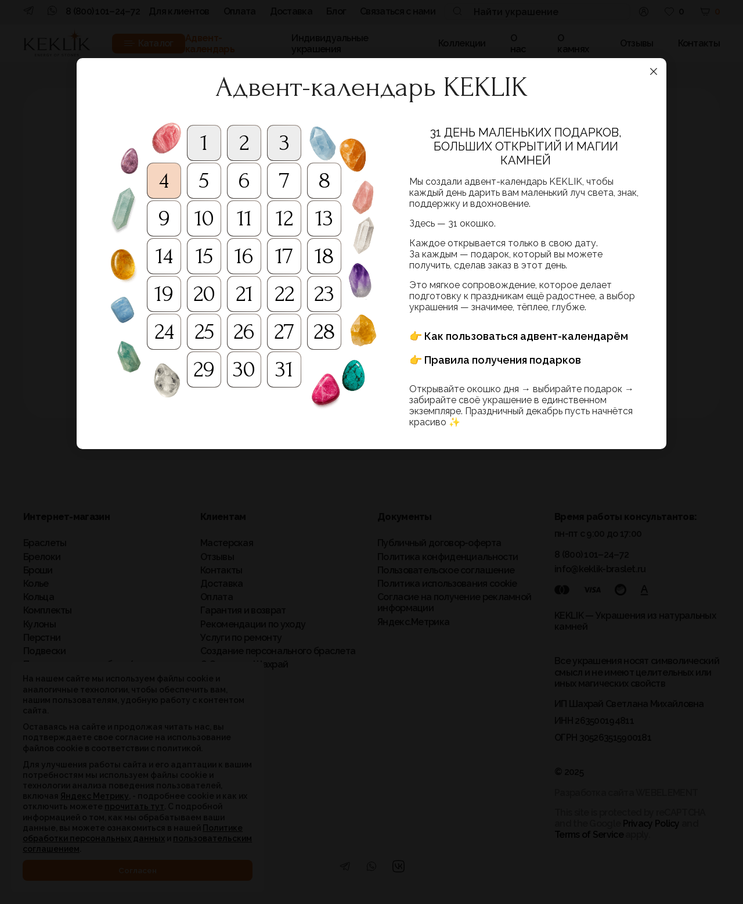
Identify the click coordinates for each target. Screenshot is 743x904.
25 (204, 332)
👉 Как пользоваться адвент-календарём (518, 336)
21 (244, 294)
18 (324, 256)
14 (164, 256)
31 (284, 369)
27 (284, 332)
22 (284, 294)
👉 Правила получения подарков (495, 360)
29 (204, 369)
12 (284, 218)
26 (244, 332)
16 (244, 256)
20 (204, 294)
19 (164, 294)
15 (204, 256)
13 (324, 218)
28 (324, 332)
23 (324, 294)
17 (284, 256)
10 (204, 218)
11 (244, 218)
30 (244, 369)
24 (164, 332)
